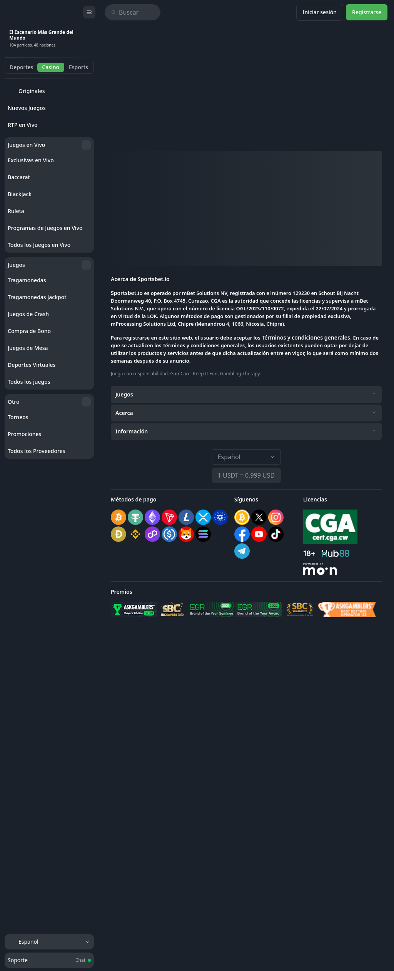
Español (246, 457)
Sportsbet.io (127, 292)
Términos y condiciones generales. (307, 337)
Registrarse (366, 12)
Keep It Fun (205, 373)
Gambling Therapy (240, 373)
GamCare (180, 373)
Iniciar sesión (320, 12)
